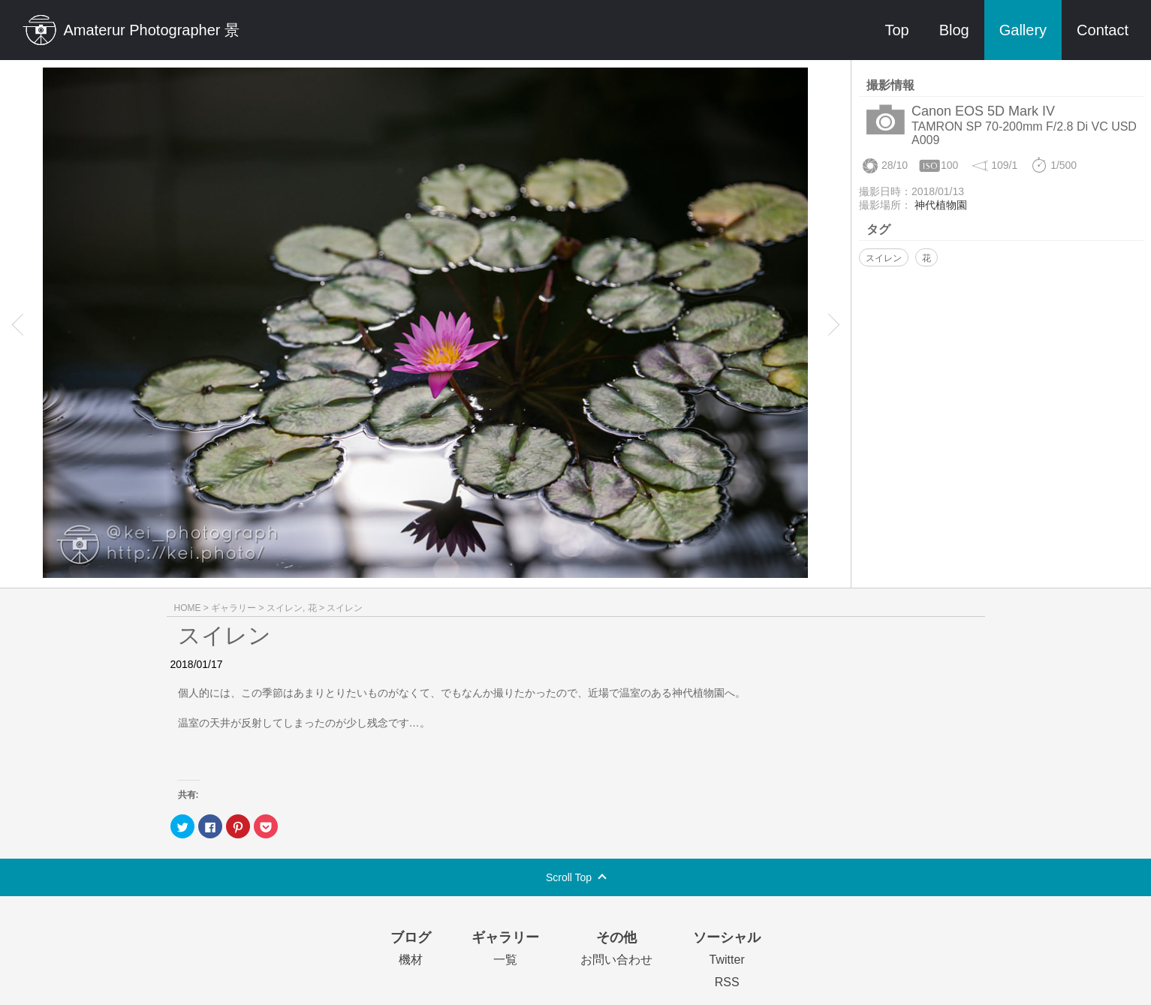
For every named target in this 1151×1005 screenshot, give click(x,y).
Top (896, 30)
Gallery (1023, 30)
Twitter (727, 959)
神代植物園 (940, 205)
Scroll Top (569, 877)
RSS (727, 982)
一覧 (505, 959)
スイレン (884, 258)
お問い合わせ (616, 959)
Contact (1102, 30)
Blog (954, 30)
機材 (411, 959)
